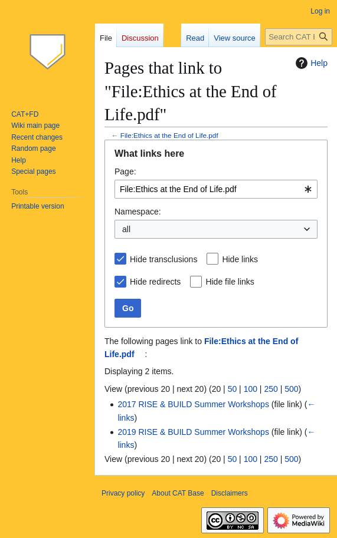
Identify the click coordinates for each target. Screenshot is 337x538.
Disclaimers (229, 493)
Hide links (240, 259)
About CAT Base (178, 493)
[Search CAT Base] (298, 36)
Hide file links (229, 281)
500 (291, 389)
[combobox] (216, 189)
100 (250, 389)
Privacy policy (123, 493)
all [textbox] (126, 229)
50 (232, 389)
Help (310, 63)
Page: (125, 171)
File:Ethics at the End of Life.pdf (169, 135)
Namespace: (137, 211)
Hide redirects (155, 281)
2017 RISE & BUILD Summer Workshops (193, 404)
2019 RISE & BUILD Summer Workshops (193, 432)
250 (270, 389)
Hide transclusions (163, 259)
